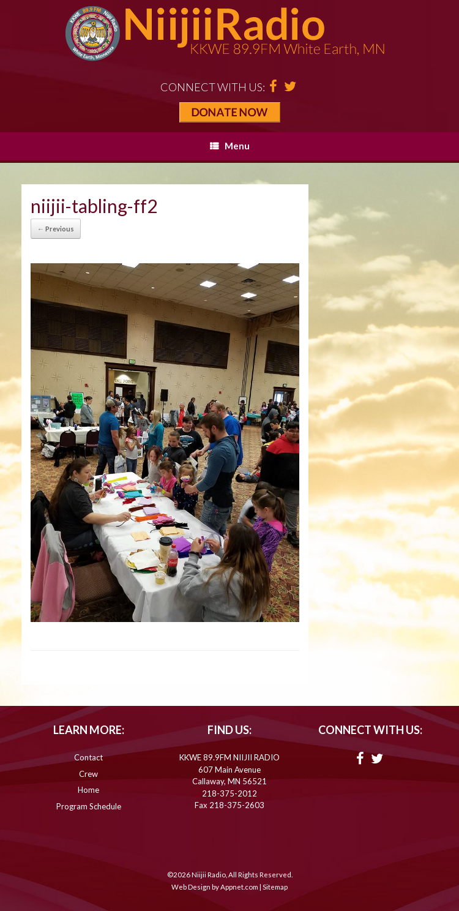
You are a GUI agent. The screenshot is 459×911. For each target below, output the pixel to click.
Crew (88, 774)
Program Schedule (88, 806)
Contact (88, 757)
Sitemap (275, 887)
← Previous (55, 229)
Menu (230, 145)
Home (88, 790)
